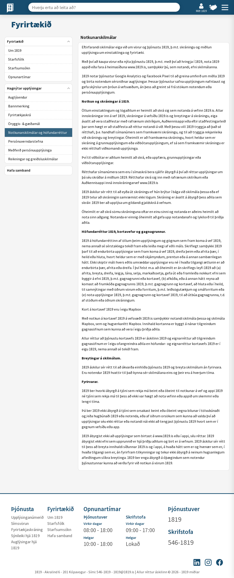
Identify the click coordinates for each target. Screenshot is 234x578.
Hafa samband (59, 535)
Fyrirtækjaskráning (27, 529)
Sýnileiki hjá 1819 (25, 535)
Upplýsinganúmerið (27, 517)
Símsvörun (20, 523)
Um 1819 (54, 517)
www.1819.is (164, 436)
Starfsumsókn (59, 529)
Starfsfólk (55, 523)
